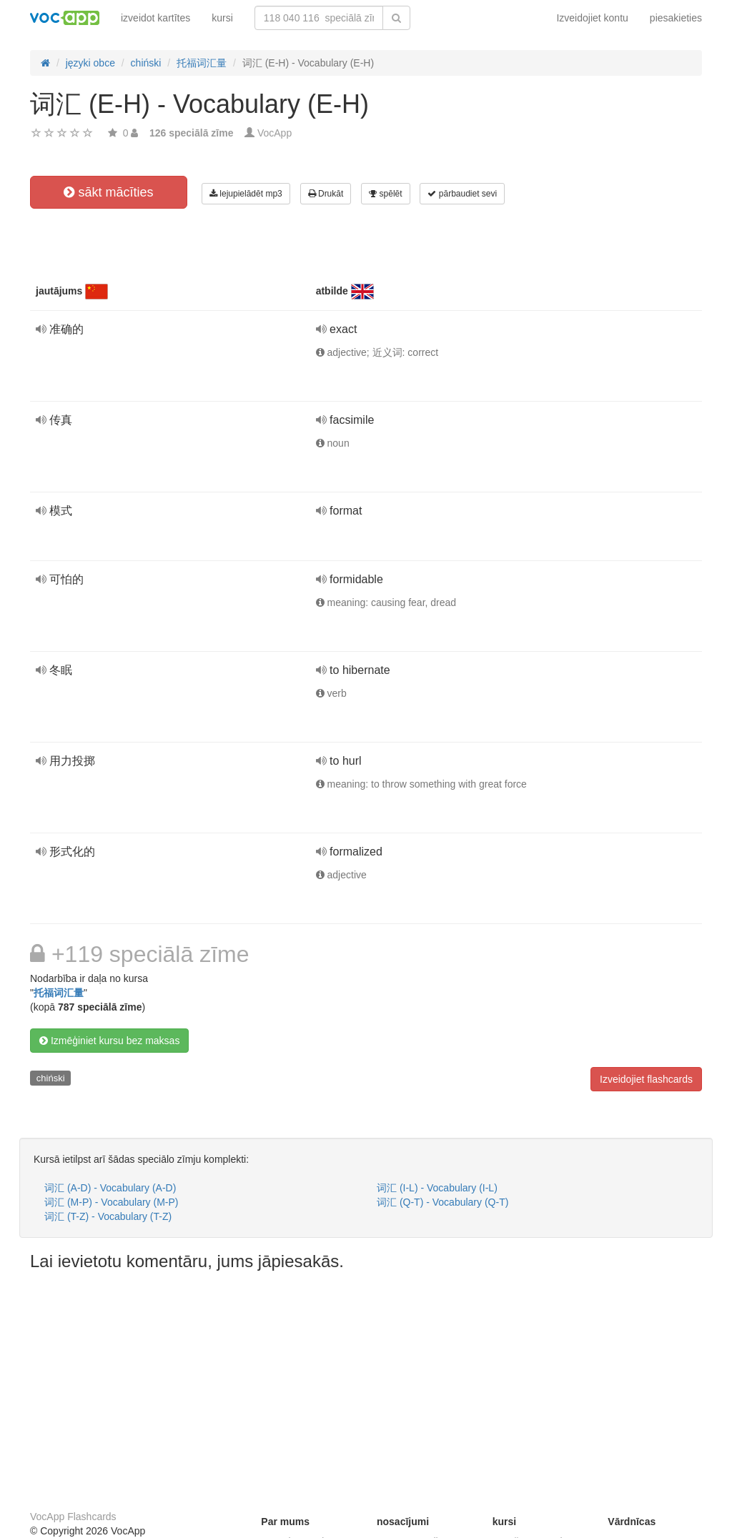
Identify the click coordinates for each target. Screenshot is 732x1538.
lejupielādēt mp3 (245, 194)
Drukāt (326, 194)
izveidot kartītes (155, 18)
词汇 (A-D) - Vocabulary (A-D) (110, 1188)
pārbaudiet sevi (462, 194)
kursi (222, 18)
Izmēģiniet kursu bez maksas (109, 1040)
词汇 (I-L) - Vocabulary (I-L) (437, 1188)
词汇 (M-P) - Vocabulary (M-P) (111, 1202)
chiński (50, 1078)
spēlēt (385, 194)
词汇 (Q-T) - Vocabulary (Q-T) (442, 1202)
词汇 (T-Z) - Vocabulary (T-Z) (108, 1216)
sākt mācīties (108, 192)
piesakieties (676, 18)
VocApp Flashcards (73, 1516)
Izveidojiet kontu (592, 18)
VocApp (274, 133)
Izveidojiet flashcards (646, 1079)
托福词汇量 (59, 992)
